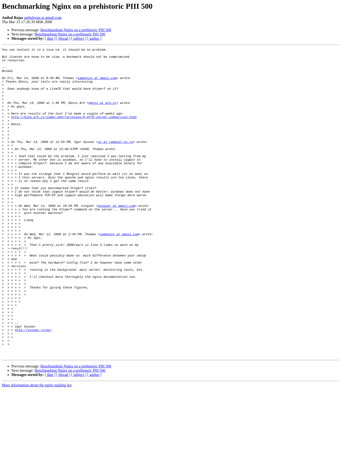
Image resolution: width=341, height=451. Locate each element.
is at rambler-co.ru (115, 161)
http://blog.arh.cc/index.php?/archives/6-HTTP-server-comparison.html (74, 131)
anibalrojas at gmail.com (42, 18)
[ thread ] (63, 38)
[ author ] (94, 38)
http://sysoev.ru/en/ (33, 387)
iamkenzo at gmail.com (97, 84)
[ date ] (50, 38)
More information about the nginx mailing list (37, 447)
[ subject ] (78, 38)
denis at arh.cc (103, 114)
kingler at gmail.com (116, 237)
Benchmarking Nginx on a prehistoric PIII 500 (75, 30)
